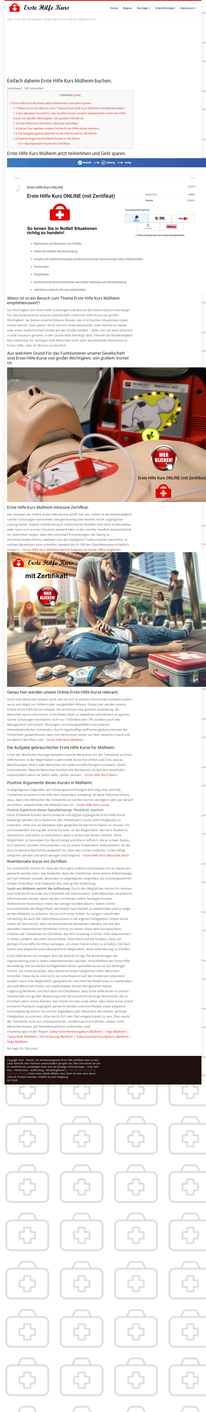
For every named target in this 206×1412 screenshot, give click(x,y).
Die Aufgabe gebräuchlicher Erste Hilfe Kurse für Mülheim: (55, 133)
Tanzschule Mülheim (22, 1037)
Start (9, 19)
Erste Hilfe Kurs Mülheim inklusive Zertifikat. (45, 123)
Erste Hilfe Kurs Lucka (93, 805)
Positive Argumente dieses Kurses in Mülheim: (46, 138)
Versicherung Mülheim (56, 1037)
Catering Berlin (85, 1070)
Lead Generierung (16, 1073)
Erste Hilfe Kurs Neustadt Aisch (106, 855)
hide (77, 95)
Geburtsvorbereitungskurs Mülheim (76, 1031)
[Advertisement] (103, 48)
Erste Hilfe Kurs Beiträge (28, 19)
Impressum (188, 8)
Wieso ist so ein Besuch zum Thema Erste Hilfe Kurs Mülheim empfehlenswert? (69, 108)
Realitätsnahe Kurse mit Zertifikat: (44, 143)
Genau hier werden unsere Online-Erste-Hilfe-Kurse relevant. (56, 128)
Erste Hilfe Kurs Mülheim (65, 740)
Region (127, 8)
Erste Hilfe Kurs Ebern (101, 775)
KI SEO (71, 1070)
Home (114, 8)
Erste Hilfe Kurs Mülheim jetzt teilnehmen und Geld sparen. (50, 103)
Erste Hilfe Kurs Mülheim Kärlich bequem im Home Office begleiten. (72, 550)
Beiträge (143, 8)
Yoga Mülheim (116, 1031)
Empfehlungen (165, 8)
